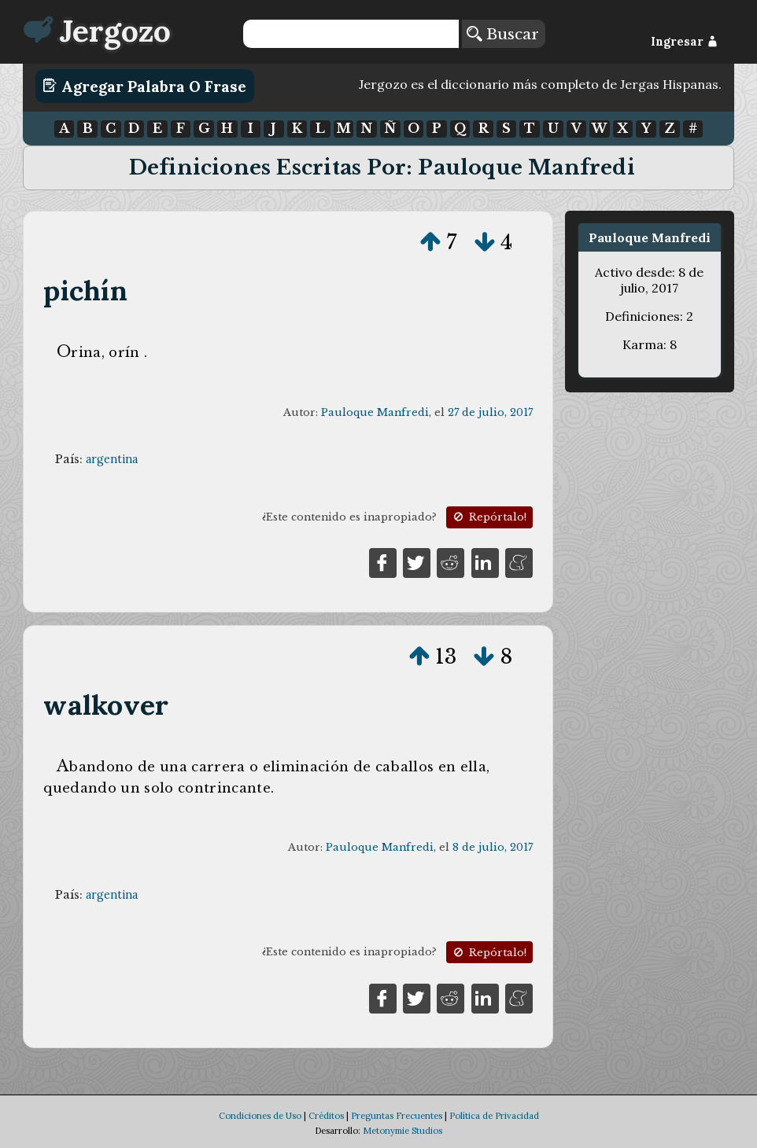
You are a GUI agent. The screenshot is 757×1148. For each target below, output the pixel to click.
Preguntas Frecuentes (396, 1115)
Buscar (503, 33)
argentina (112, 459)
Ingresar (684, 42)
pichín (85, 290)
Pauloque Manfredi (375, 412)
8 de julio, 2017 (492, 847)
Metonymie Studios (402, 1130)
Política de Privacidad (494, 1115)
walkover (105, 705)
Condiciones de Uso (260, 1115)
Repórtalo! (488, 517)
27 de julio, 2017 (490, 412)
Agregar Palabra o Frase (144, 85)
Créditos (326, 1115)
